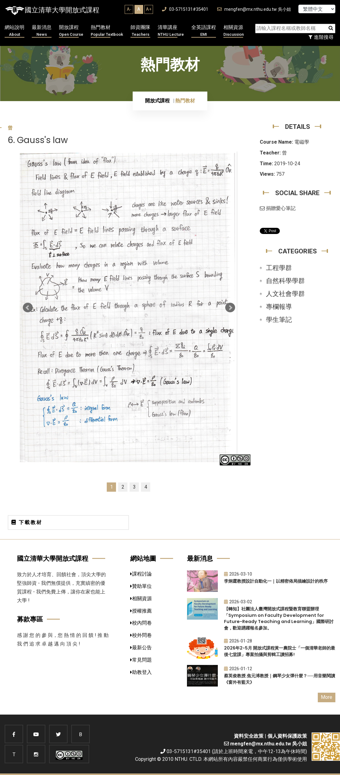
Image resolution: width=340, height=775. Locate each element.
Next (230, 308)
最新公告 (141, 647)
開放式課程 (157, 101)
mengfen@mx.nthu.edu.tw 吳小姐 (254, 9)
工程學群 (279, 268)
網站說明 (14, 31)
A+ (148, 9)
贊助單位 (141, 586)
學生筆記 (279, 319)
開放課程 (71, 31)
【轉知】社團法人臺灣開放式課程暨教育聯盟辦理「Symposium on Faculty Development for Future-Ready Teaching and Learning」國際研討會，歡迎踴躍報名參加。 (279, 618)
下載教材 (26, 522)
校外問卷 (141, 635)
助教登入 (141, 672)
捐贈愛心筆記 (278, 208)
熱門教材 (107, 31)
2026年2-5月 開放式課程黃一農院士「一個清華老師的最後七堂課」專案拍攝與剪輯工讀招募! (279, 651)
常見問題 (141, 660)
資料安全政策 (248, 736)
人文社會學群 (285, 293)
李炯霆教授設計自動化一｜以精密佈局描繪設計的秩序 (276, 581)
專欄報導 (279, 306)
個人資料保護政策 (287, 736)
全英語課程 (203, 31)
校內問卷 (141, 623)
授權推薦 (141, 611)
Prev (28, 308)
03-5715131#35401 (185, 9)
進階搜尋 (321, 37)
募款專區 (30, 619)
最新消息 (42, 31)
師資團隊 (140, 31)
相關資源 (233, 31)
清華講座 (171, 31)
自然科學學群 (285, 281)
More (326, 697)
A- (129, 9)
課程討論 (141, 574)
